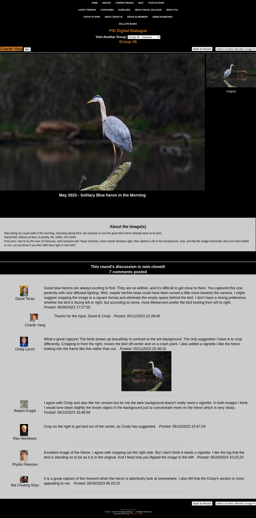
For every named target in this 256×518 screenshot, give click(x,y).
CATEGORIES (107, 10)
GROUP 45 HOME (91, 17)
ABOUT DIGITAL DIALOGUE (148, 10)
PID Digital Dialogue (128, 30)
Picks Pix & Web (136, 514)
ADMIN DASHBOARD (162, 17)
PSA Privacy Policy (128, 510)
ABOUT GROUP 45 (113, 17)
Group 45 (128, 41)
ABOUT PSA (172, 10)
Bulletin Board (128, 24)
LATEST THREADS (87, 10)
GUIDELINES (124, 10)
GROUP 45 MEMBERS (137, 17)
